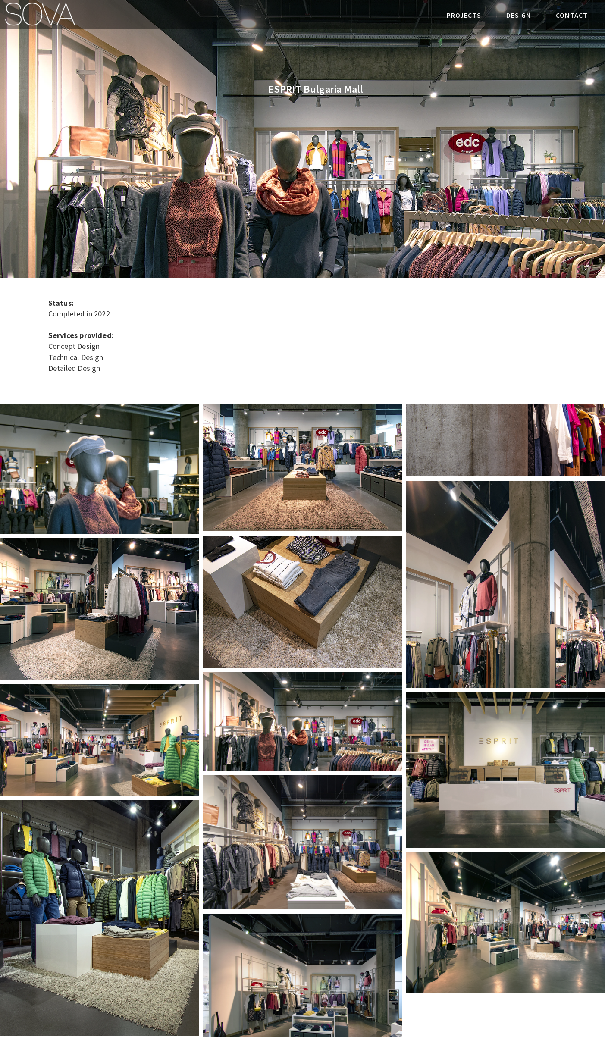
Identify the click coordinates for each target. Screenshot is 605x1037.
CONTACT (572, 15)
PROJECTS (464, 15)
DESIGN (518, 15)
